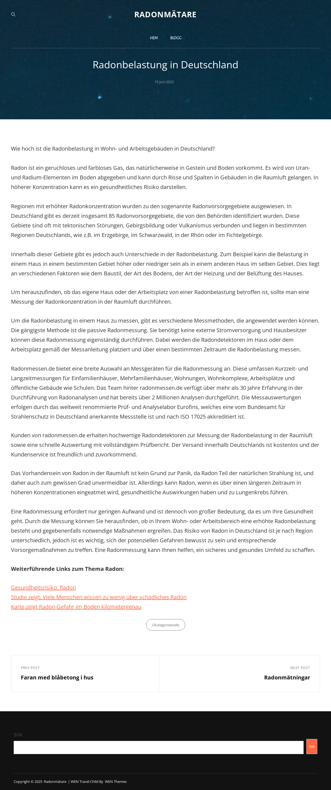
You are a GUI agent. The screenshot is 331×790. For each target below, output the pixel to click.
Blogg (175, 38)
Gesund (21, 587)
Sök (18, 734)
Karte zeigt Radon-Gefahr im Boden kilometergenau (76, 606)
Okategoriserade (165, 624)
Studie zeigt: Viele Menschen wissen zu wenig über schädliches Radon (99, 597)
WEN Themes (116, 781)
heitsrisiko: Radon (53, 587)
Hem (154, 38)
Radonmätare (165, 14)
